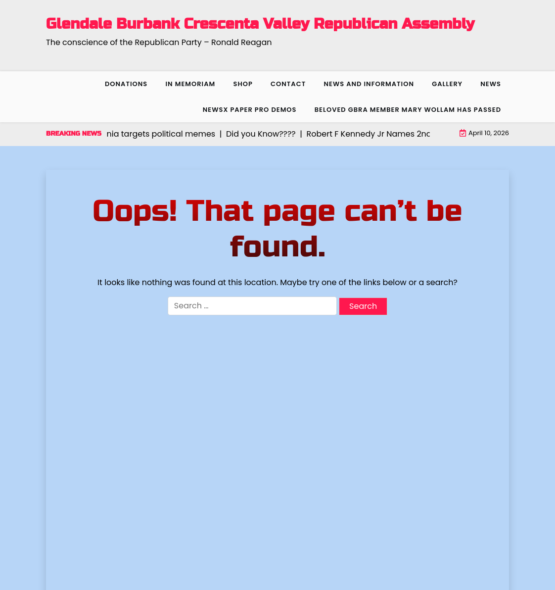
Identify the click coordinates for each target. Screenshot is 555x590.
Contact (288, 84)
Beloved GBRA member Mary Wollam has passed (408, 109)
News (490, 84)
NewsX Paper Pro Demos (250, 109)
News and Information (369, 84)
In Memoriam (190, 84)
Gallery (447, 84)
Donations (126, 84)
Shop (242, 84)
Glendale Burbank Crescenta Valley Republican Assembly (260, 24)
